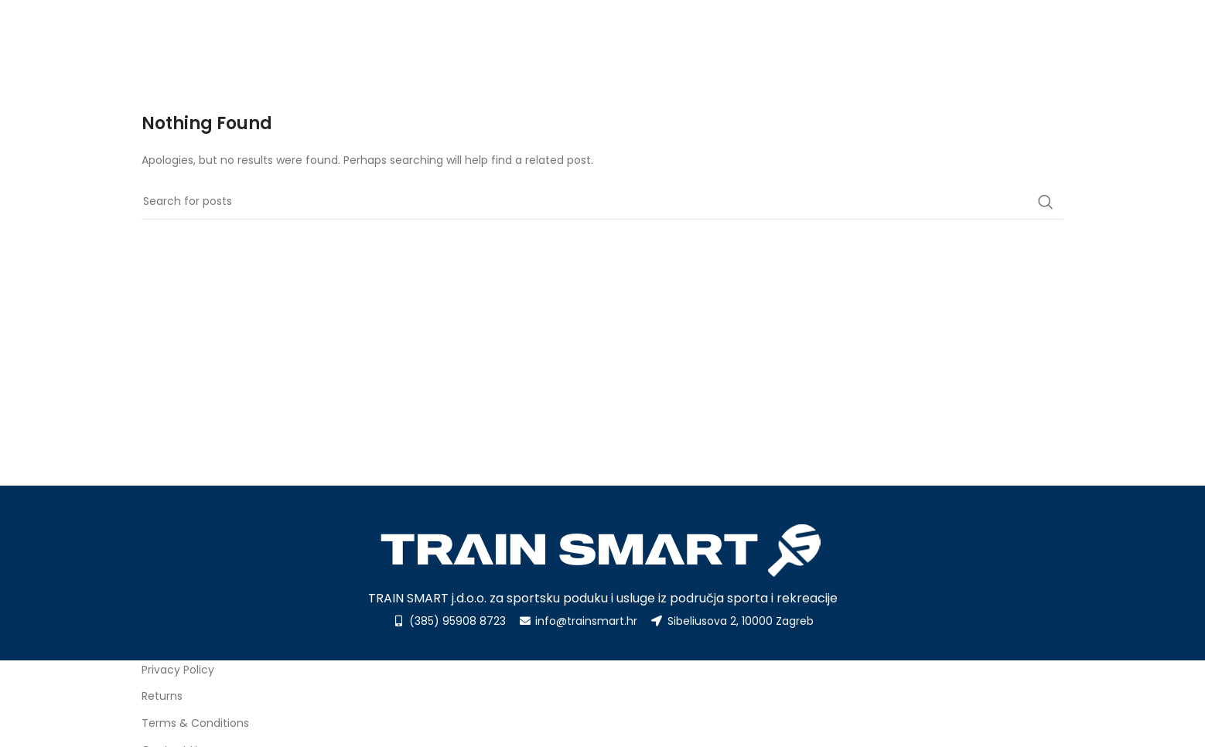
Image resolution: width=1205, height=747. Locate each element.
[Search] (602, 202)
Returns (162, 696)
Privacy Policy (178, 669)
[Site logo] (219, 39)
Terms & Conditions (195, 723)
